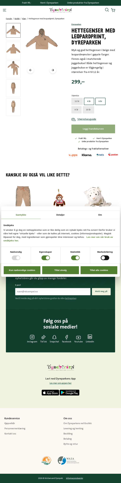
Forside (9, 19)
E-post (18, 285)
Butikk (17, 19)
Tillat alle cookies (99, 270)
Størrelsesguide (86, 119)
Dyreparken (76, 24)
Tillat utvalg (60, 270)
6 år (100, 101)
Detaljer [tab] (60, 215)
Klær (24, 19)
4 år (89, 101)
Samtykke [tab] (21, 215)
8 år (76, 110)
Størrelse (75, 96)
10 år (88, 110)
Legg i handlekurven (93, 129)
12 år (77, 101)
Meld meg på (101, 291)
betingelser (70, 298)
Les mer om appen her (61, 383)
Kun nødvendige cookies (22, 270)
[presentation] (30, 70)
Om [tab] (100, 215)
